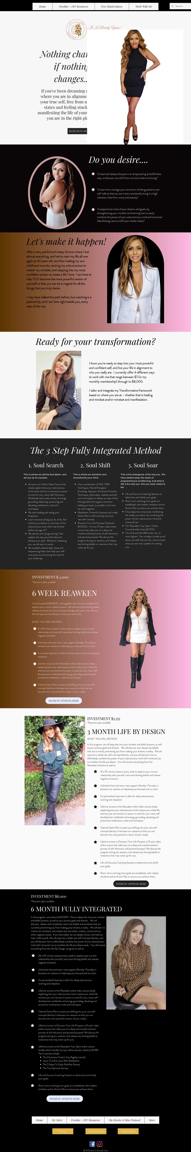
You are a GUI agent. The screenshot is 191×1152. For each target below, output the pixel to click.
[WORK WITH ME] (78, 131)
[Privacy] (62, 1131)
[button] (112, 6)
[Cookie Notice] (128, 1131)
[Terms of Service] (95, 1131)
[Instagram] (99, 1144)
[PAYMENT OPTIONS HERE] (63, 700)
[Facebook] (92, 1144)
